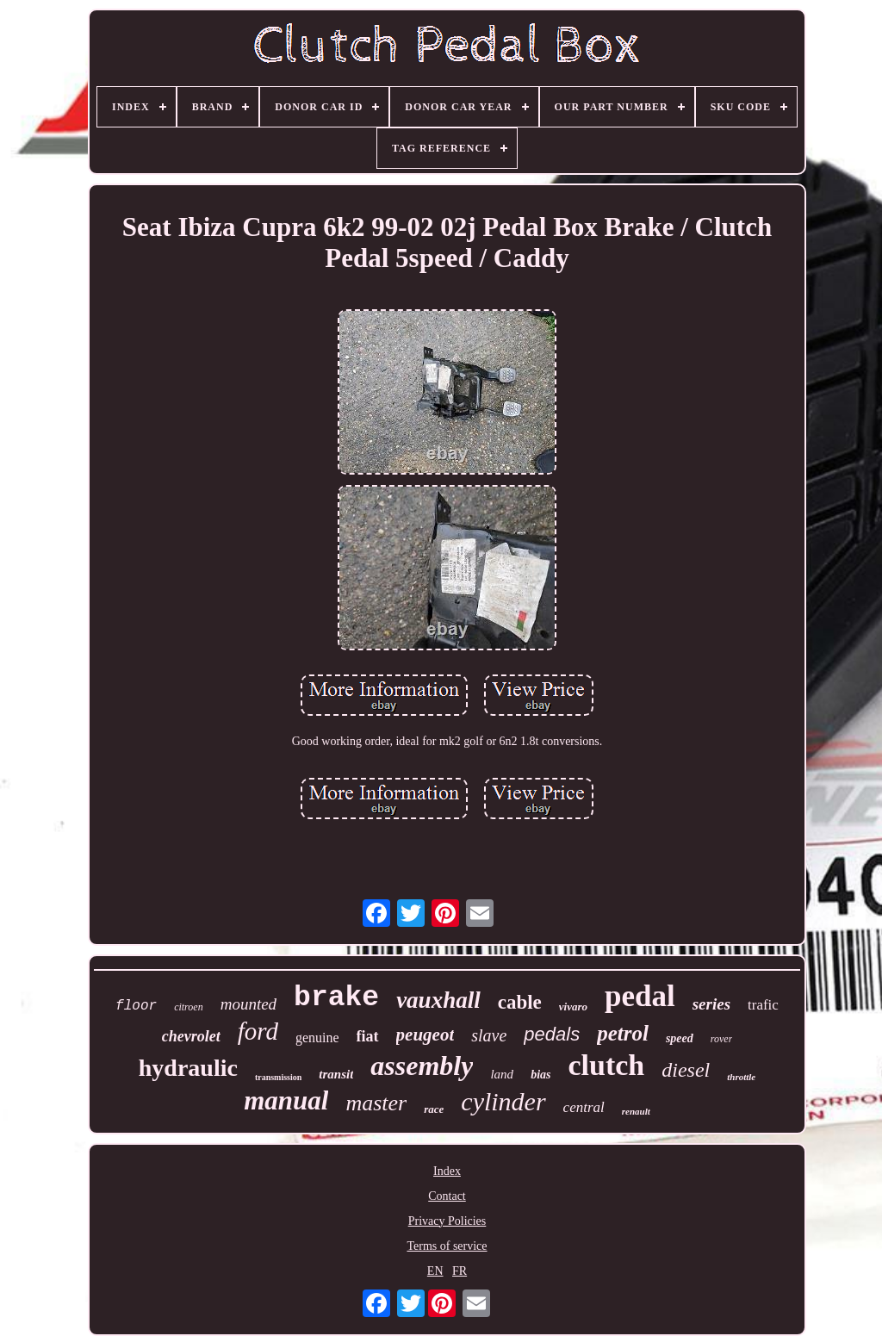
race (434, 1109)
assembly (421, 1065)
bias (540, 1074)
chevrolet (191, 1036)
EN (435, 1271)
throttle (741, 1077)
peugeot (425, 1034)
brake (336, 998)
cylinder (503, 1101)
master (376, 1103)
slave (488, 1035)
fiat (368, 1036)
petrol (623, 1033)
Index (447, 1171)
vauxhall (438, 1000)
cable (520, 1002)
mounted (248, 1004)
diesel (686, 1070)
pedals (552, 1034)
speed (679, 1038)
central (584, 1107)
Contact (447, 1196)
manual (286, 1100)
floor (136, 1006)
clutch (606, 1065)
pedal (640, 996)
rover (722, 1039)
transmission (278, 1077)
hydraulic (188, 1067)
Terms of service (447, 1246)
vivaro (573, 1006)
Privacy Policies (447, 1221)
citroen (188, 1007)
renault (636, 1111)
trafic (763, 1005)
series (711, 1004)
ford (258, 1031)
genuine (317, 1037)
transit (336, 1074)
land (501, 1074)
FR (459, 1271)
